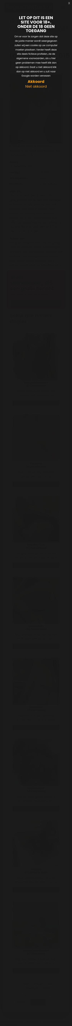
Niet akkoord (36, 86)
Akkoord (36, 81)
